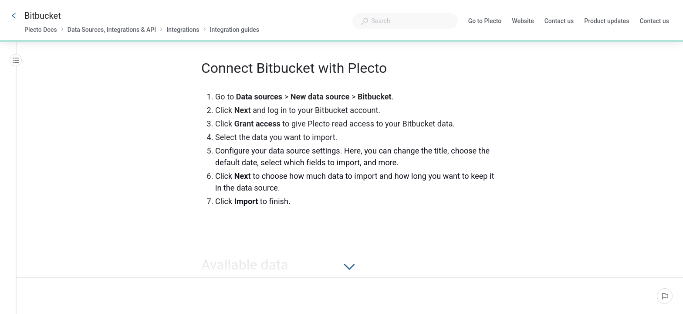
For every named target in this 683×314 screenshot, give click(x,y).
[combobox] (405, 21)
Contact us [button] (654, 20)
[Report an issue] (665, 296)
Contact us (559, 21)
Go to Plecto (485, 21)
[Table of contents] (16, 60)
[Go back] (14, 15)
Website (523, 21)
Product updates (606, 21)
